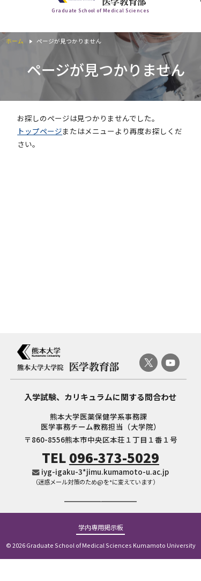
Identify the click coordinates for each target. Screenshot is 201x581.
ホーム (15, 40)
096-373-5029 (114, 457)
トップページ (39, 131)
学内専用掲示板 (100, 550)
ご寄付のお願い (100, 511)
